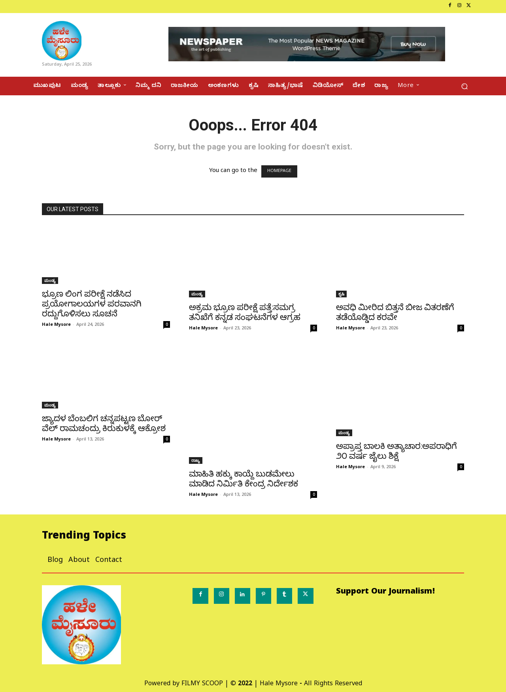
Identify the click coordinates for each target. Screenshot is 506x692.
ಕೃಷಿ (341, 294)
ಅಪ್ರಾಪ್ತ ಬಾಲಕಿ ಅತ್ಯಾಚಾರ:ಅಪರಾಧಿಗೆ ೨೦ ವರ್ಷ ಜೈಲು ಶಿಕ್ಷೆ (396, 451)
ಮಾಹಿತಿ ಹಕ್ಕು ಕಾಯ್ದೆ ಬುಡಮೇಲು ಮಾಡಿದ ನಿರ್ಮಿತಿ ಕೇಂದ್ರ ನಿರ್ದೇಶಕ (243, 478)
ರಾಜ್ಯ (195, 460)
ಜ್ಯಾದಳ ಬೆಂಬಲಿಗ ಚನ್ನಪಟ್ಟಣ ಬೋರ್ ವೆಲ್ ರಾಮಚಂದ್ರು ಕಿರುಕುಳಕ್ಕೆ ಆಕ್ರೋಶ (104, 423)
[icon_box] (33, 6)
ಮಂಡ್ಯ (50, 280)
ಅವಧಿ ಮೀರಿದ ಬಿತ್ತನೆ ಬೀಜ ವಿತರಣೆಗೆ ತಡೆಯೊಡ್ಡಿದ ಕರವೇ (395, 312)
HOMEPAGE (279, 171)
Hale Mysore (56, 324)
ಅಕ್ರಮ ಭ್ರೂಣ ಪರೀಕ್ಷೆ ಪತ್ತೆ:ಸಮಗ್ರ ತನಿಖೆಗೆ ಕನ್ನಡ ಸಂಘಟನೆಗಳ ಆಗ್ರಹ (244, 312)
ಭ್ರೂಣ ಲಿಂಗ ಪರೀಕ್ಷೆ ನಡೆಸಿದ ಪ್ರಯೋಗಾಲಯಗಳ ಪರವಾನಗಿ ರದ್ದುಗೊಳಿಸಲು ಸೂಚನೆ (92, 303)
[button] (464, 86)
